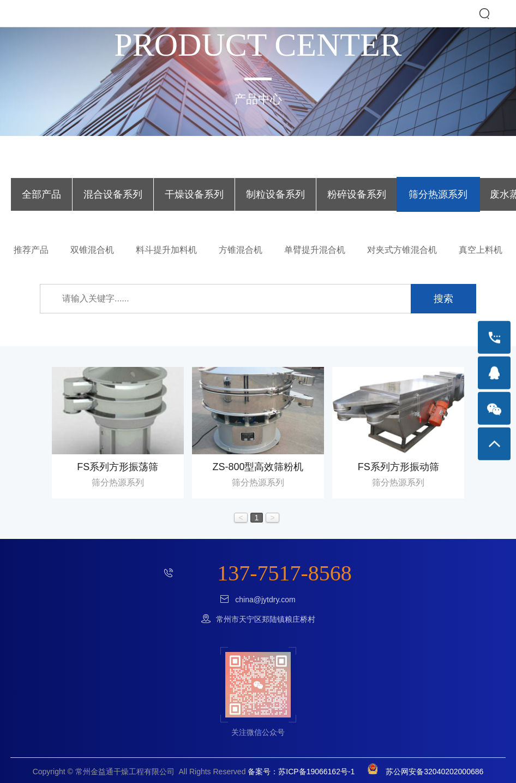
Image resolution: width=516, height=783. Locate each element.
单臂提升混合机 (314, 249)
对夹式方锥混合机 (402, 249)
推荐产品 (31, 249)
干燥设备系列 (194, 194)
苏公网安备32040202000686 (421, 771)
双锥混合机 (92, 249)
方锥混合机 (240, 249)
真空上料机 (480, 249)
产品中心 (258, 99)
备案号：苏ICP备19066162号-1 (301, 771)
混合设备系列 (112, 194)
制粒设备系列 (275, 194)
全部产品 (41, 194)
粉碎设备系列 (356, 194)
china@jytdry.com (265, 599)
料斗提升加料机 (166, 249)
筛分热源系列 (438, 194)
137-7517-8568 (284, 573)
